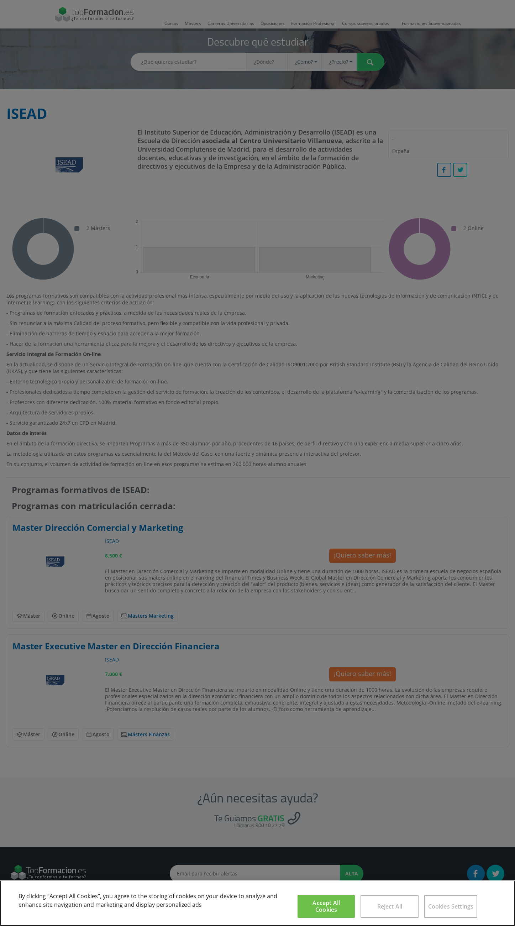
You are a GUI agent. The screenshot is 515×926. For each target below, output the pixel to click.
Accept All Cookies (326, 906)
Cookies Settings (451, 906)
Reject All (390, 906)
